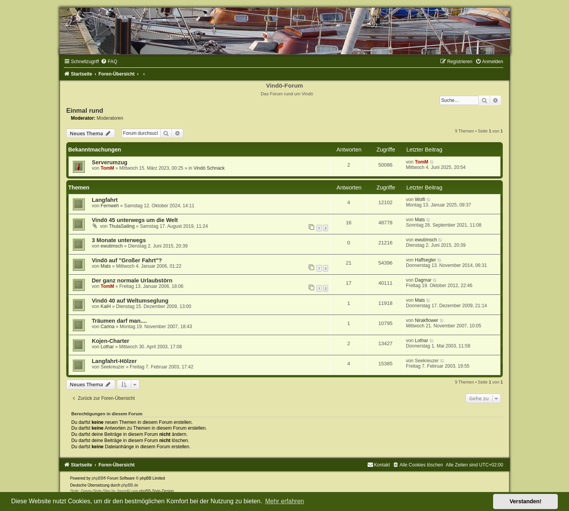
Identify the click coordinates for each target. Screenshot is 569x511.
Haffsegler (425, 260)
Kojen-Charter (110, 341)
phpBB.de (129, 485)
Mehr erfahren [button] (284, 501)
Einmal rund (84, 110)
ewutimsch (112, 246)
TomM (107, 168)
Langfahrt (105, 200)
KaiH (106, 306)
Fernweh (110, 205)
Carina (108, 326)
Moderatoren (109, 118)
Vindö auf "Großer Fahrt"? (127, 260)
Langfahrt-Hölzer (114, 361)
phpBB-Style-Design (156, 491)
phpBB (97, 478)
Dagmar (423, 280)
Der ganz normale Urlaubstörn (132, 280)
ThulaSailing (122, 226)
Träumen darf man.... (119, 321)
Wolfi (420, 199)
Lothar (107, 346)
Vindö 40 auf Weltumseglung (130, 301)
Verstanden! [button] (525, 501)
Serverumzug (109, 162)
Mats (420, 219)
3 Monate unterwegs (119, 240)
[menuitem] (109, 61)
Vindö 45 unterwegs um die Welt (135, 220)
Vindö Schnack (209, 168)
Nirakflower (426, 320)
